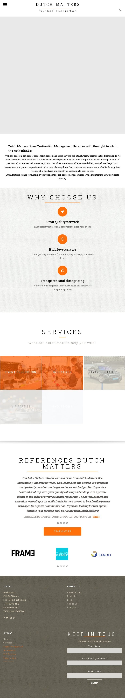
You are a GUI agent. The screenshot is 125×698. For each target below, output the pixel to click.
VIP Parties (9, 654)
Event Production (13, 646)
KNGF (96, 516)
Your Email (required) (94, 660)
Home (6, 639)
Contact (71, 607)
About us (72, 604)
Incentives (9, 650)
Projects (71, 596)
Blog (69, 600)
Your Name (94, 648)
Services (8, 643)
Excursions (9, 658)
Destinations (74, 592)
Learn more (62, 531)
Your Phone (94, 678)
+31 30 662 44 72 (112, 24)
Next (118, 557)
